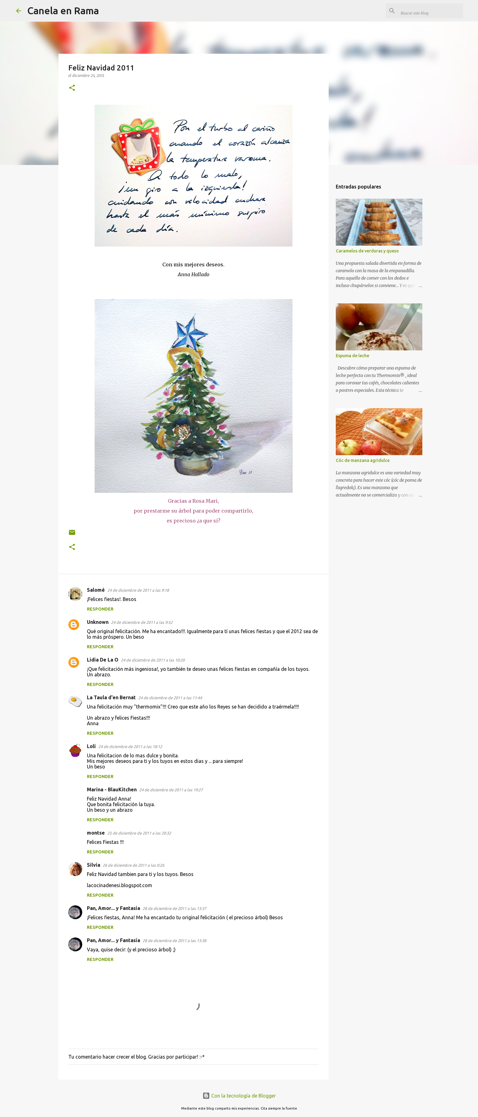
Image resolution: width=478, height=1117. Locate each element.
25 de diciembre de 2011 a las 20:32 (139, 833)
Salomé (96, 590)
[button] (72, 88)
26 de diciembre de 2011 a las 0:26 (133, 865)
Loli (91, 746)
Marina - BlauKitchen (112, 789)
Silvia (93, 865)
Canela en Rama (63, 10)
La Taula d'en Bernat (111, 697)
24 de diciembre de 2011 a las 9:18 (138, 590)
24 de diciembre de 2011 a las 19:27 (171, 790)
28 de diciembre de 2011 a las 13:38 (174, 940)
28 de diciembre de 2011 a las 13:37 (174, 908)
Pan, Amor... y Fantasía (113, 908)
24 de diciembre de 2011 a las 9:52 (142, 622)
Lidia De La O (102, 659)
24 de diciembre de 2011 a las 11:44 (170, 698)
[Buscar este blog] (430, 10)
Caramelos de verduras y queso (367, 250)
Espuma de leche (352, 355)
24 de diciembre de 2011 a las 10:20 (153, 660)
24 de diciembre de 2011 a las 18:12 (130, 746)
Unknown (98, 622)
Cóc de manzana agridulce (363, 460)
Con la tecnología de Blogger (239, 1095)
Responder (100, 609)
